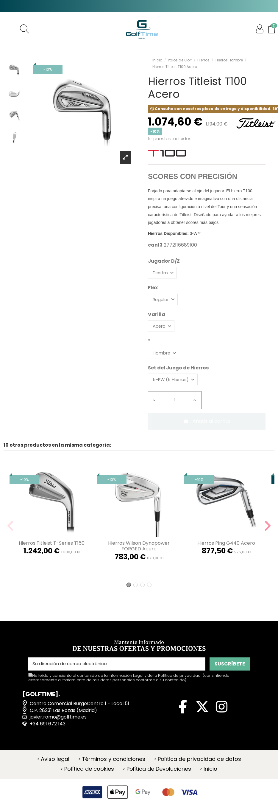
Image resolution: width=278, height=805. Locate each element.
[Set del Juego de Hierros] (175, 384)
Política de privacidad (179, 680)
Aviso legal (55, 764)
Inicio (210, 774)
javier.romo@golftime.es (58, 722)
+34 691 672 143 (47, 729)
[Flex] (164, 301)
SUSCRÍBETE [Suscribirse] (230, 669)
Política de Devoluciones (158, 774)
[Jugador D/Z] (164, 273)
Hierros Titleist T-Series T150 (52, 548)
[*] (165, 356)
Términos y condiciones (113, 764)
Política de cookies (89, 774)
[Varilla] (162, 329)
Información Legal (126, 680)
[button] (128, 590)
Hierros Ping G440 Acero (226, 548)
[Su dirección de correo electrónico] (116, 669)
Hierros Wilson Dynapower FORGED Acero (139, 551)
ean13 (155, 245)
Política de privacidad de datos (199, 764)
